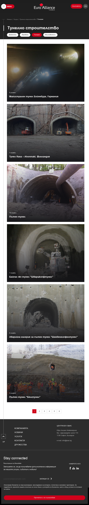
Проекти (25, 35)
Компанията (21, 428)
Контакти (76, 6)
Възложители (50, 35)
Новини (18, 432)
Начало (9, 19)
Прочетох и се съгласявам (44, 498)
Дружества (20, 445)
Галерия (37, 35)
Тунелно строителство (28, 19)
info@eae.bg (67, 440)
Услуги (16, 19)
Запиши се (46, 479)
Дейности (12, 35)
